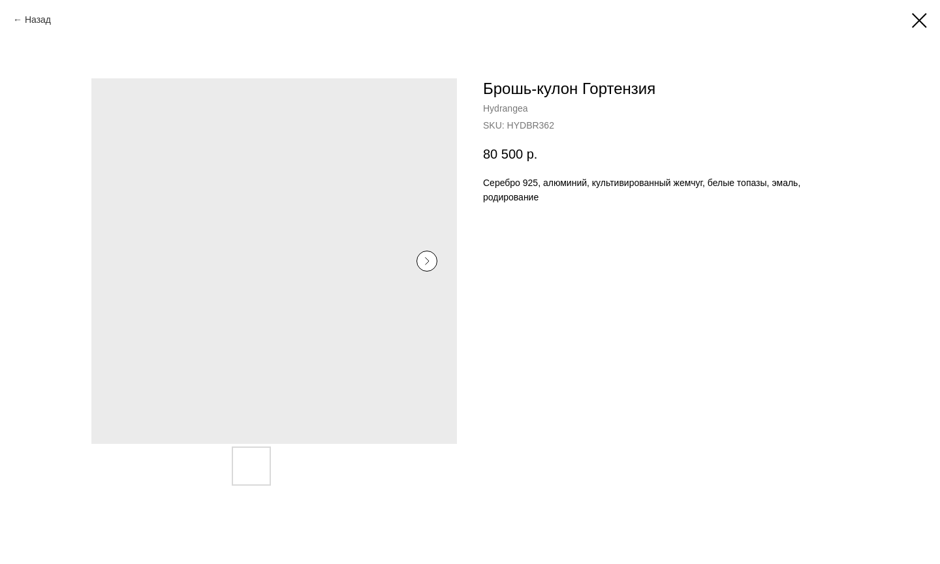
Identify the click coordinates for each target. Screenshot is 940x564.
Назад (38, 19)
